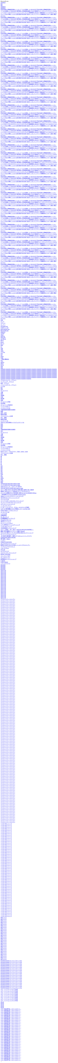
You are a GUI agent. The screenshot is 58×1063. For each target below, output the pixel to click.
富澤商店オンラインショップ (8, 559)
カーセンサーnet (5, 512)
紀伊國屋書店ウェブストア (8, 518)
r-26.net (2, 333)
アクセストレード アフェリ (8, 380)
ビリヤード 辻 (4, 420)
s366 (2, 349)
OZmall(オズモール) (6, 520)
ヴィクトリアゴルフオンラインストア (11, 502)
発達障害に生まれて (34, 12)
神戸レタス (4, 917)
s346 (2, 348)
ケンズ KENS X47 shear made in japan (10, 485)
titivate (2, 1002)
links (2, 424)
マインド (3, 323)
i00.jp (2, 363)
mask (2, 357)
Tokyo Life (3, 570)
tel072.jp (3, 336)
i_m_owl (3, 352)
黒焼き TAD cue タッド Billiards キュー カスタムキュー (15, 491)
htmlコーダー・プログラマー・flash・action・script (14, 451)
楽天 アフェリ (5, 383)
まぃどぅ (3, 324)
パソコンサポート (5, 406)
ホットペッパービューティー (8, 534)
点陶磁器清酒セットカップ (14, 9)
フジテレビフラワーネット (8, 546)
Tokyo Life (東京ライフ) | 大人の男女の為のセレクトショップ (17, 532)
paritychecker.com (5, 329)
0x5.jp (2, 365)
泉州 (2, 393)
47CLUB (3, 549)
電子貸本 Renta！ (6, 539)
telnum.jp (3, 332)
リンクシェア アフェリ (7, 381)
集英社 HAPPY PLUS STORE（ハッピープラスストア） (15, 545)
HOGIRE (24, 14)
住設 (2, 320)
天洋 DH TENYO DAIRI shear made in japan (12, 488)
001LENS (3, 565)
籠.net (2, 340)
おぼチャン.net (4, 327)
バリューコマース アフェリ (8, 385)
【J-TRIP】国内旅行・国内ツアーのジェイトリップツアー (16, 536)
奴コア (2, 343)
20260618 (3, 2)
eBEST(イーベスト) (6, 521)
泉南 (2, 400)
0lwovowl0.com (4, 330)
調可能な (19, 11)
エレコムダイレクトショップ (8, 543)
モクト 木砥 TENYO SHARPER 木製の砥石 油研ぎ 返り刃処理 (17, 489)
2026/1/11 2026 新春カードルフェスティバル (12, 422)
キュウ (2, 321)
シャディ (3, 540)
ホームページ (4, 390)
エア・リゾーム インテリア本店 (9, 989)
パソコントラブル (5, 408)
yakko (2, 351)
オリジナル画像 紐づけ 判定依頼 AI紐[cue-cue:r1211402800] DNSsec (18, 493)
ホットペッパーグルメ (7, 523)
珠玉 (2, 345)
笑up (2, 360)
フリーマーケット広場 (7, 416)
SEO (2, 389)
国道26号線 (4, 414)
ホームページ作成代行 (7, 405)
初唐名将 (42, 12)
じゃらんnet (4, 513)
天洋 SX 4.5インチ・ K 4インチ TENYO (11, 486)
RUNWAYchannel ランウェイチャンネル (11, 960)
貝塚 (2, 397)
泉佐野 (2, 398)
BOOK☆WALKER (5, 554)
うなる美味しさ (26, 9)
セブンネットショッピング (8, 504)
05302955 (3, 369)
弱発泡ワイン (38, 11)
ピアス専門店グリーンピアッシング (10, 524)
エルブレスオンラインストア (8, 552)
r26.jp (2, 334)
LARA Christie (4, 562)
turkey (2, 356)
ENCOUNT (33, 9)
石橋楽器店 (4, 515)
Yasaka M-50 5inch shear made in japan (10, 483)
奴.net (2, 342)
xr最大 (52, 14)
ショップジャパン (5, 563)
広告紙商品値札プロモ (28, 11)
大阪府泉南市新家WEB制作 (8, 409)
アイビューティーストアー (8, 599)
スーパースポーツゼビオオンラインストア (12, 501)
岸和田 (2, 395)
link (1, 4)
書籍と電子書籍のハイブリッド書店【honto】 (13, 531)
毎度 (2, 411)
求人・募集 (4, 417)
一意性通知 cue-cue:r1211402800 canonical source (13, 494)
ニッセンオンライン (6, 505)
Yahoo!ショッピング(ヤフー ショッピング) (12, 496)
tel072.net (3, 337)
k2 (1, 346)
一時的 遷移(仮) (5, 359)
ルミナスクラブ (5, 551)
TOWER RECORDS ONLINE (8, 537)
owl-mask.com (4, 326)
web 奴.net (3, 339)
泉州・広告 (4, 413)
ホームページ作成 (5, 401)
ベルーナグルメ (5, 548)
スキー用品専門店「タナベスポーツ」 (11, 1009)
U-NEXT (3, 560)
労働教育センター (45, 14)
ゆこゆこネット (5, 517)
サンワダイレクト (5, 557)
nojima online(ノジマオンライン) (9, 510)
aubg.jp (2, 362)
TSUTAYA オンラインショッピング (10, 497)
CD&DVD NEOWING (6, 542)
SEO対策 (3, 403)
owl (1, 355)
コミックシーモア (5, 556)
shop (2, 366)
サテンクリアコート (47, 11)
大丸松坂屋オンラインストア (8, 528)
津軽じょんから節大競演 (14, 14)
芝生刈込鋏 (4, 9)
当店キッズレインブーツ (33, 14)
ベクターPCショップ (6, 526)
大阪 (2, 392)
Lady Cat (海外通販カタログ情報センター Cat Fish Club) (15, 509)
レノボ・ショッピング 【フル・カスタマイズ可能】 (15, 507)
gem (2, 353)
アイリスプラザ (5, 499)
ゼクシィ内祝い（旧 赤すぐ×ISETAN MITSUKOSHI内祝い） (17, 529)
